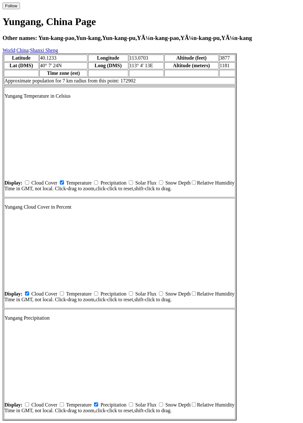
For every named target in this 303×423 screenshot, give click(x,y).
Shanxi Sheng (44, 50)
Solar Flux (145, 182)
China (22, 50)
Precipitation (113, 182)
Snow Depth (178, 182)
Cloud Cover (44, 182)
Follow (11, 5)
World (9, 50)
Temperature (79, 182)
